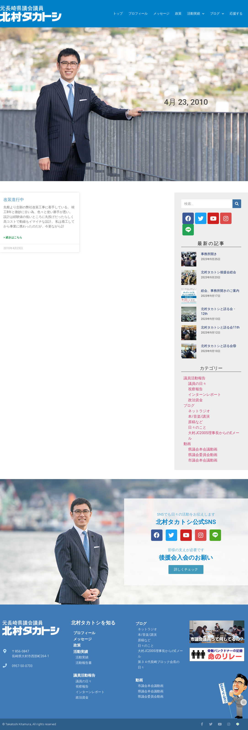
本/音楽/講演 (199, 416)
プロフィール (138, 14)
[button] (185, 569)
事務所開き (209, 254)
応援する (236, 14)
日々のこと (197, 427)
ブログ (217, 13)
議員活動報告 (194, 378)
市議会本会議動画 (202, 460)
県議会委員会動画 (202, 455)
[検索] (236, 203)
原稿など (195, 422)
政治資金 (195, 400)
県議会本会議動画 (202, 449)
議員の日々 (197, 383)
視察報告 (195, 389)
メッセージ (161, 14)
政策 (178, 14)
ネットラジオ (199, 411)
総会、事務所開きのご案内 (220, 290)
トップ (118, 14)
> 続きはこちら (12, 237)
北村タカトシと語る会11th (220, 327)
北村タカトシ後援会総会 (218, 272)
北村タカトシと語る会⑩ (218, 346)
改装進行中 (13, 199)
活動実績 (195, 13)
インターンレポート (204, 394)
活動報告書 (84, 663)
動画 (187, 444)
